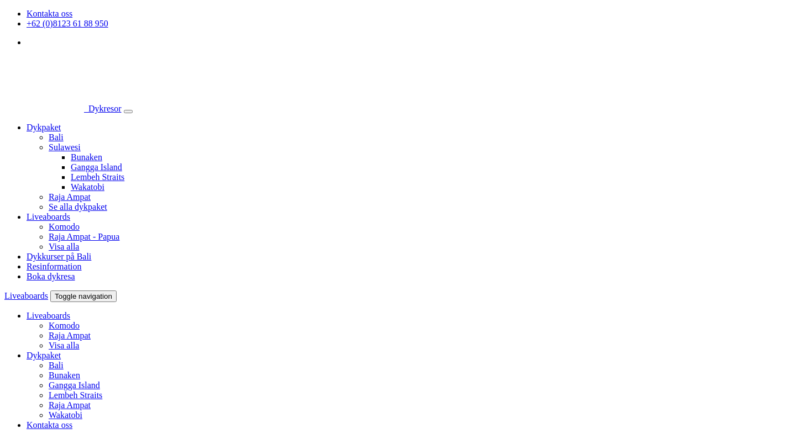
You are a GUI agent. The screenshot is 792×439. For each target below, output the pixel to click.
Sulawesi (65, 147)
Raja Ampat (70, 197)
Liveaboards (48, 216)
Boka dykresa (51, 276)
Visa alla (64, 246)
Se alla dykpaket (78, 206)
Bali (56, 137)
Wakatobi (87, 187)
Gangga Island (96, 167)
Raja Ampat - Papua (84, 236)
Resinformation (54, 266)
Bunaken (86, 157)
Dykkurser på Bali (59, 256)
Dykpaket (44, 127)
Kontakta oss (49, 13)
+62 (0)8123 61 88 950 (67, 23)
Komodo (64, 226)
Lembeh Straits (97, 177)
